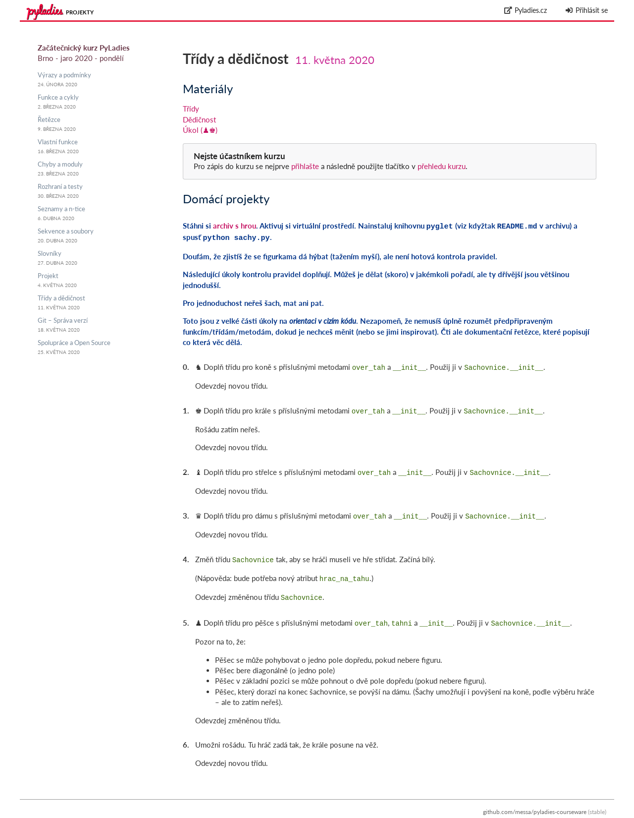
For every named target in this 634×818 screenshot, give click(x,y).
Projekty (80, 12)
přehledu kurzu (441, 166)
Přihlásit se (586, 10)
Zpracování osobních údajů (570, 813)
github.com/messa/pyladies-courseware (534, 802)
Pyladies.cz (525, 10)
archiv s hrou (234, 225)
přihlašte (305, 166)
